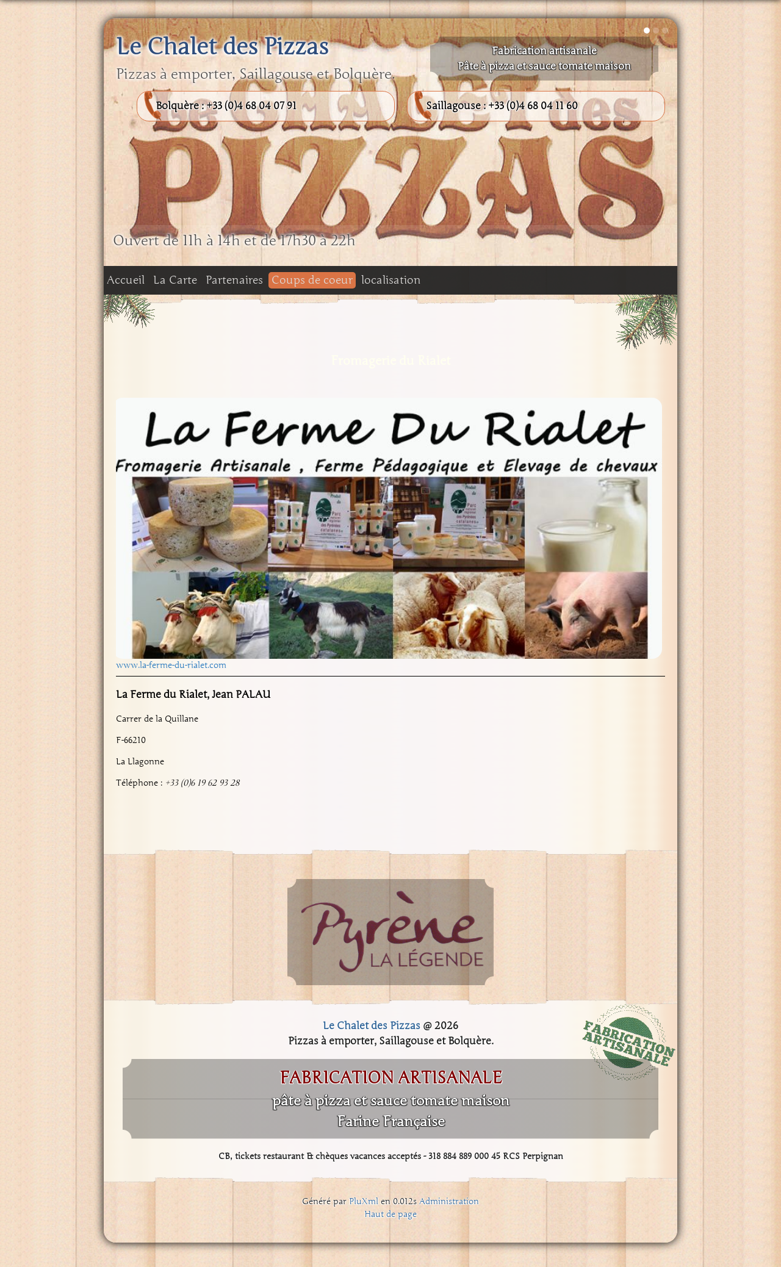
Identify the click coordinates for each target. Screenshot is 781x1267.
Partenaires (234, 280)
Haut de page (390, 1214)
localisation (391, 280)
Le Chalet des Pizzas (222, 47)
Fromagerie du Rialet (391, 360)
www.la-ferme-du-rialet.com (171, 665)
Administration (449, 1201)
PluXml (363, 1201)
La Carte (175, 280)
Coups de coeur (312, 280)
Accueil (126, 280)
